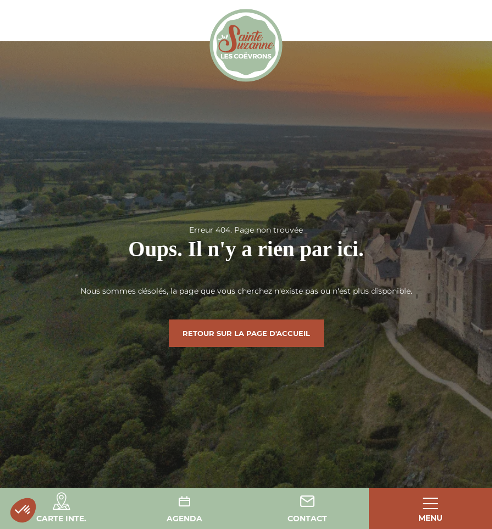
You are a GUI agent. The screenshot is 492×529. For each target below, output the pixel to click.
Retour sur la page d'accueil (246, 333)
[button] (23, 510)
